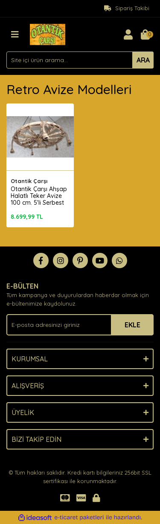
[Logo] (47, 33)
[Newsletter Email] (80, 324)
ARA (143, 60)
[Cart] (145, 34)
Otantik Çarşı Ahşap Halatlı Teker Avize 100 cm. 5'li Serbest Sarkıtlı (39, 199)
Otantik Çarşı (29, 181)
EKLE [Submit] (132, 325)
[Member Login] (128, 34)
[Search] (80, 60)
